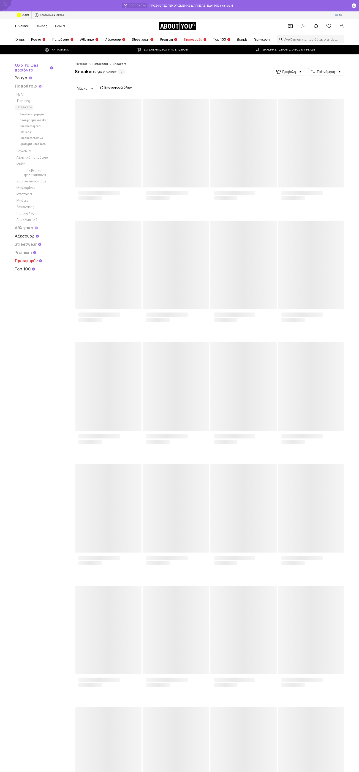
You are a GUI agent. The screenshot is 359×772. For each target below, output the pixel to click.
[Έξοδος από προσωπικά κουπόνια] (290, 26)
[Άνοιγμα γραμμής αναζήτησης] (280, 39)
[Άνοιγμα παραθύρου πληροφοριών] (354, 5)
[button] (289, 62)
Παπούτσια (100, 54)
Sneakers (119, 54)
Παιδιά (60, 26)
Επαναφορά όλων (115, 78)
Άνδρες (42, 26)
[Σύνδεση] (303, 26)
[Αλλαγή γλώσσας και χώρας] (338, 15)
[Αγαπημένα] (329, 26)
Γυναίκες (22, 26)
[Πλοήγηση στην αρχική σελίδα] (177, 26)
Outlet (23, 15)
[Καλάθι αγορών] (341, 26)
